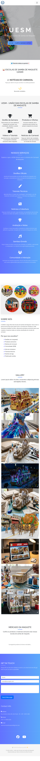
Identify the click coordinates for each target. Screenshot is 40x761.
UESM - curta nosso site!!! (20, 43)
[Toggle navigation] (37, 2)
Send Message (7, 697)
